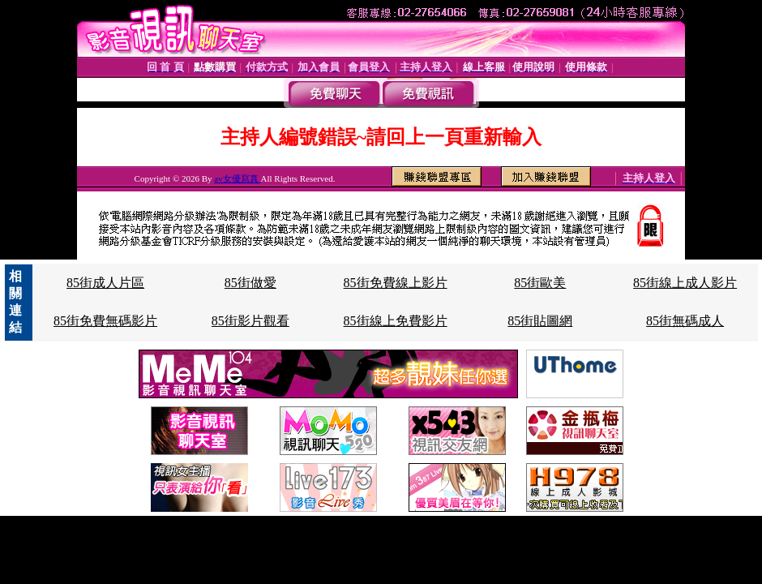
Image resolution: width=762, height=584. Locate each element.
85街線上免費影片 (395, 321)
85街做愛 (250, 283)
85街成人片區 (105, 283)
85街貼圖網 (539, 321)
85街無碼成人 (685, 321)
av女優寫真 (237, 178)
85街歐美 (540, 283)
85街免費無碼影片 (105, 321)
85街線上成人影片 (685, 283)
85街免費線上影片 (395, 283)
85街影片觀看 (250, 321)
